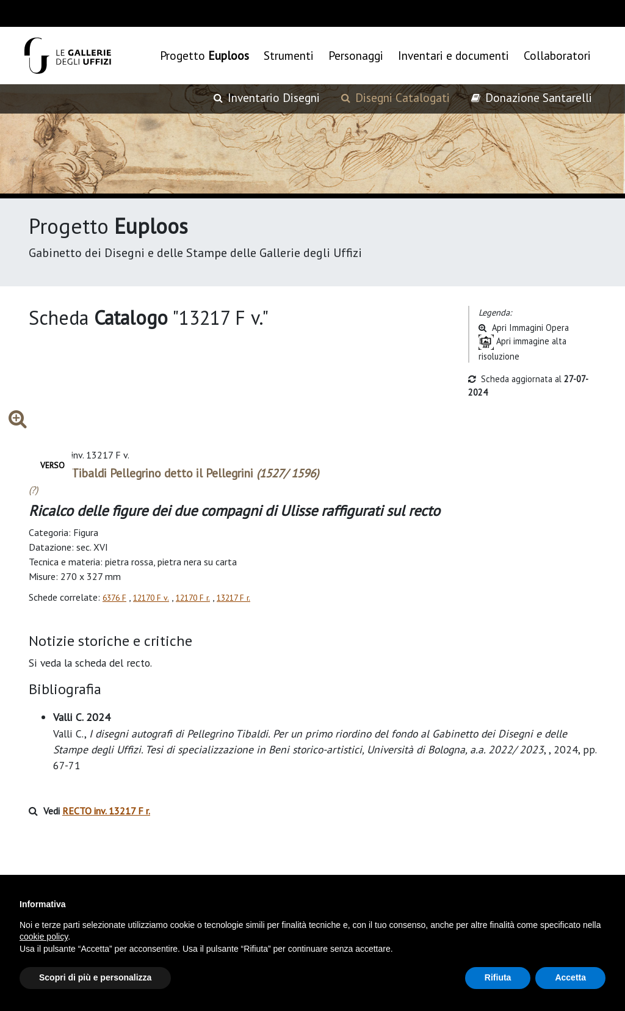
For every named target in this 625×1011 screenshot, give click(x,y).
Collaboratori (557, 55)
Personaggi (355, 55)
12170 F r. (193, 597)
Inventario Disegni (267, 97)
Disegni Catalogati (395, 97)
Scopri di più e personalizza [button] (95, 977)
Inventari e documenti (453, 55)
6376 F (114, 597)
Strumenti (289, 55)
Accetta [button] (570, 977)
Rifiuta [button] (498, 977)
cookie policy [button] (44, 936)
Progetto (204, 55)
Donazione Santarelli (531, 97)
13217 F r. (233, 597)
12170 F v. (151, 597)
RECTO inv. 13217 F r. (106, 811)
